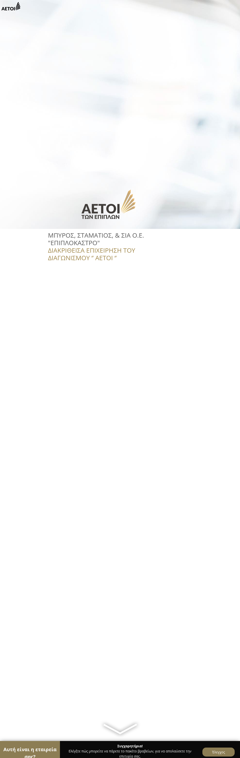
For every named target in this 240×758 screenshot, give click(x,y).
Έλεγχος (218, 752)
